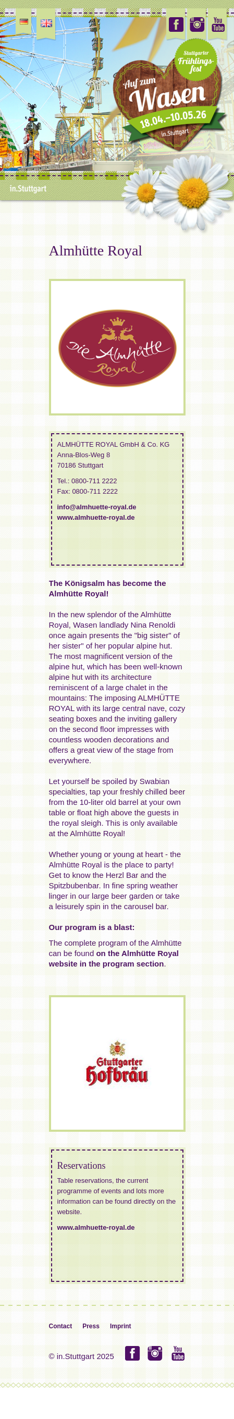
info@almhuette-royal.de (97, 507)
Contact (60, 1326)
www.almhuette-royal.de (96, 517)
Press (91, 1326)
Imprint (120, 1326)
